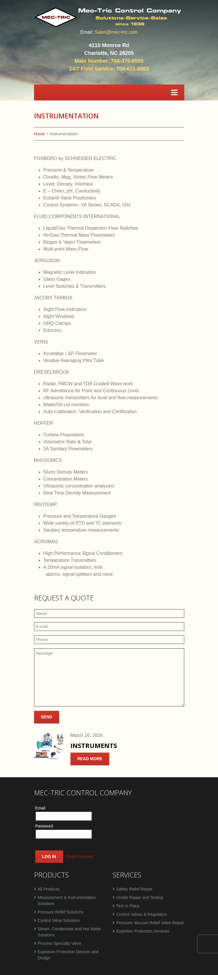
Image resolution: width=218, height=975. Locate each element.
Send (46, 717)
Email (40, 808)
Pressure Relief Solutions (61, 912)
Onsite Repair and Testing (139, 897)
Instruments (93, 745)
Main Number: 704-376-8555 (109, 61)
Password (44, 826)
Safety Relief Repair (134, 889)
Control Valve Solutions (59, 920)
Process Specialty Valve (59, 943)
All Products (49, 889)
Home (39, 134)
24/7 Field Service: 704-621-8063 (109, 69)
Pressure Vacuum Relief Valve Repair (150, 922)
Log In (49, 856)
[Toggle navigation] (174, 92)
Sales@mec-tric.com (116, 32)
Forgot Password (79, 857)
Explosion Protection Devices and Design (68, 954)
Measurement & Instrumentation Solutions (67, 900)
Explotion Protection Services (142, 931)
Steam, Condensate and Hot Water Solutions (69, 932)
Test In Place (128, 906)
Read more (89, 758)
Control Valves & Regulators (141, 914)
